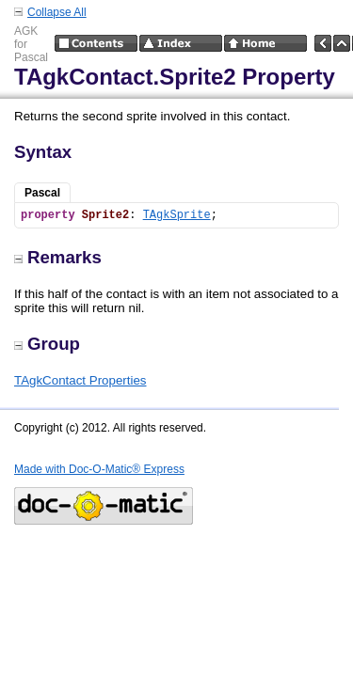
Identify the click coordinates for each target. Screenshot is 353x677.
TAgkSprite (177, 215)
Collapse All (57, 12)
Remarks (58, 257)
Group (47, 344)
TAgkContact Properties (80, 380)
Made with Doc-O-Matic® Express (99, 469)
